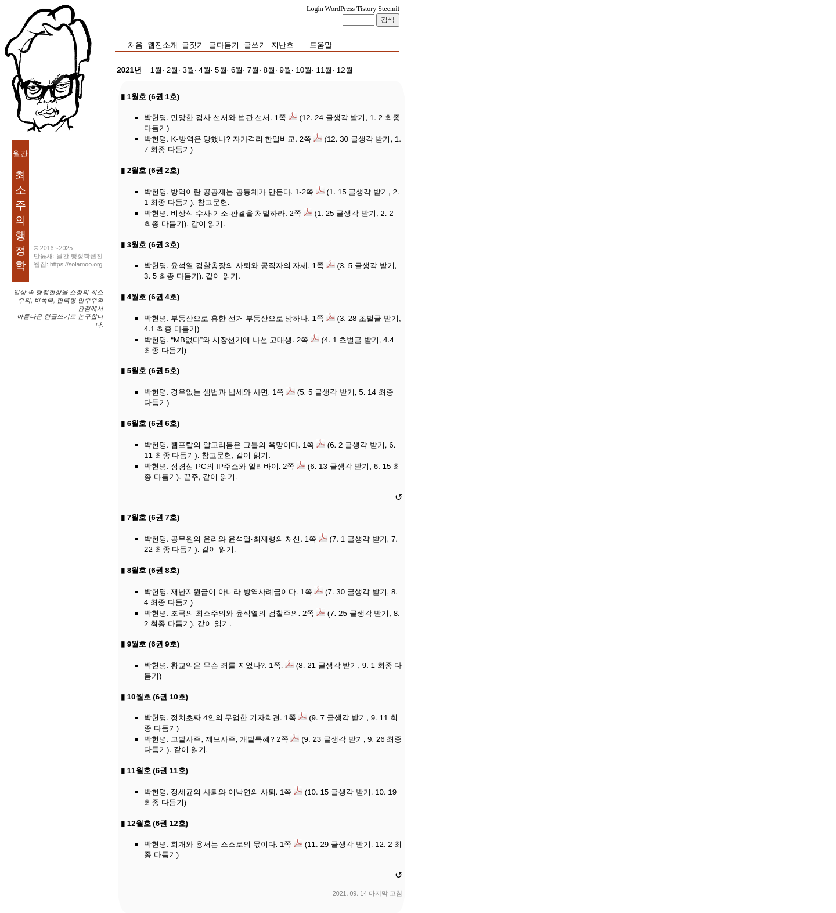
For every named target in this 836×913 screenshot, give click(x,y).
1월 (156, 70)
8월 (269, 70)
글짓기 (193, 45)
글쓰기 (255, 45)
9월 (285, 70)
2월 (172, 70)
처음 (135, 45)
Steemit (388, 9)
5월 (220, 70)
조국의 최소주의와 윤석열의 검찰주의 (234, 613)
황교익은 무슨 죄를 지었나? (218, 665)
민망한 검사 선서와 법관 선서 (220, 117)
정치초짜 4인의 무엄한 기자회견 (225, 717)
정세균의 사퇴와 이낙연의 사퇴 (223, 792)
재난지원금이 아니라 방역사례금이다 (233, 591)
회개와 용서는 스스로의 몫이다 (223, 844)
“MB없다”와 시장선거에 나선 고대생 (231, 339)
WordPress (340, 9)
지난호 (282, 45)
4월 (204, 70)
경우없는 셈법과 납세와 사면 (219, 392)
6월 (237, 70)
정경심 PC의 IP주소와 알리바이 (224, 466)
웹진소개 (162, 45)
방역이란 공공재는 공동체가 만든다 (230, 191)
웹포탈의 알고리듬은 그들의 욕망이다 (234, 445)
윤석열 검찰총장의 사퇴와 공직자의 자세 (239, 265)
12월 (345, 70)
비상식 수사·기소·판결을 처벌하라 (228, 213)
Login (315, 9)
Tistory (366, 9)
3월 (188, 70)
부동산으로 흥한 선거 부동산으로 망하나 (239, 318)
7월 (253, 70)
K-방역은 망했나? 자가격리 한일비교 (233, 139)
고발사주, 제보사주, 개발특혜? (222, 739)
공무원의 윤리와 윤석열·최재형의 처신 (235, 539)
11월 (324, 70)
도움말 (320, 45)
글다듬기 (224, 45)
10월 (304, 70)
